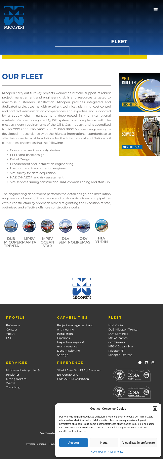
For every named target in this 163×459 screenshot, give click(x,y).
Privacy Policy (115, 451)
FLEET (115, 317)
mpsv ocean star (47, 242)
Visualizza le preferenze (138, 442)
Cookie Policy (98, 451)
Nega (104, 442)
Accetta (73, 442)
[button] (155, 409)
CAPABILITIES (72, 317)
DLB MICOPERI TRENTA (13, 242)
